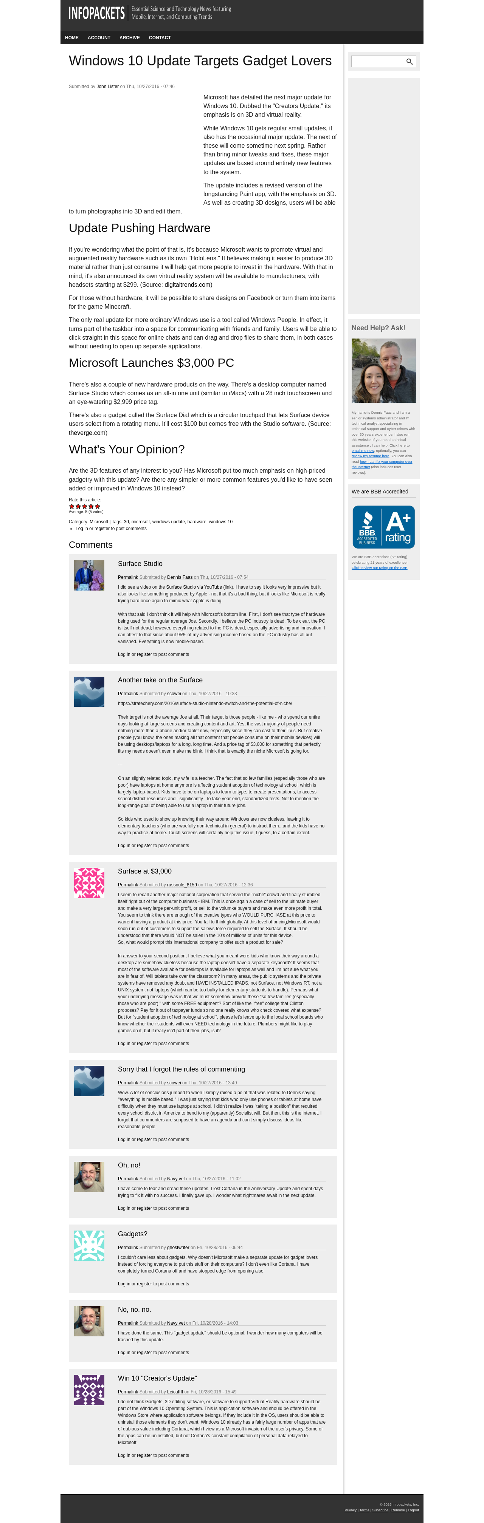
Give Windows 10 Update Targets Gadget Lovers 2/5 (78, 506)
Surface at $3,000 (145, 871)
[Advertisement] (125, 143)
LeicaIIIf (175, 1392)
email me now (363, 450)
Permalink (128, 577)
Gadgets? (132, 1234)
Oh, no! (129, 1165)
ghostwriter (178, 1247)
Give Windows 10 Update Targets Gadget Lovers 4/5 (91, 506)
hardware (197, 521)
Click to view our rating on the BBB (380, 568)
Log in (82, 528)
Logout (413, 1510)
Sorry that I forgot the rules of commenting (181, 1069)
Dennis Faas (179, 577)
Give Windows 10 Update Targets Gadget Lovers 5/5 (98, 506)
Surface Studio (140, 563)
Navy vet (176, 1178)
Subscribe (380, 1510)
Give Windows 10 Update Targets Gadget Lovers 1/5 (72, 506)
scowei (174, 693)
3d (126, 521)
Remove (398, 1510)
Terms (364, 1510)
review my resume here (370, 456)
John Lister (107, 86)
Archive (129, 37)
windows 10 (221, 521)
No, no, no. (134, 1309)
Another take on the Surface (160, 680)
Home (72, 37)
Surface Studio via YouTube (194, 587)
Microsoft (99, 521)
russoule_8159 (182, 885)
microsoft (141, 521)
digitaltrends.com (187, 284)
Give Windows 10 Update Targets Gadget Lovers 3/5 (85, 506)
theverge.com (87, 433)
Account (99, 37)
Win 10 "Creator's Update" (157, 1378)
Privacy (351, 1510)
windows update (168, 521)
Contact (160, 37)
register (102, 528)
